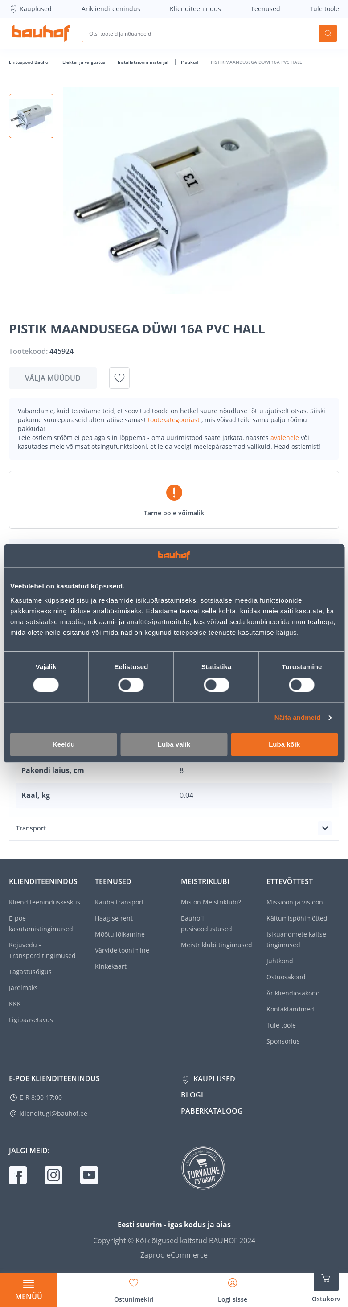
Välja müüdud (53, 378)
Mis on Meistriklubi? (211, 902)
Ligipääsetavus (31, 1019)
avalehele (285, 437)
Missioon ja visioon (294, 902)
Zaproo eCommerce (174, 1255)
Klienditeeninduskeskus (44, 902)
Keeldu (64, 744)
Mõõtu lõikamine (120, 934)
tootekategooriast (174, 419)
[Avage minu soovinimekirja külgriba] (133, 1287)
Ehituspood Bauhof (30, 62)
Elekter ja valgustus (84, 62)
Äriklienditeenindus (111, 8)
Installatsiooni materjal (144, 62)
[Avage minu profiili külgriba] (232, 1287)
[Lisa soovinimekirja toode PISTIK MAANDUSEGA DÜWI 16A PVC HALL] (119, 378)
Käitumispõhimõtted (297, 918)
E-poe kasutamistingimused (41, 923)
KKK (15, 1003)
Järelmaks (23, 987)
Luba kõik (284, 744)
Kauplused (30, 8)
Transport (31, 828)
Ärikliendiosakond (293, 993)
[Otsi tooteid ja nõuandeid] (200, 33)
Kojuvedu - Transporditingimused (42, 950)
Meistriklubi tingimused (216, 945)
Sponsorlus (283, 1041)
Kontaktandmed (290, 1009)
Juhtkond (279, 961)
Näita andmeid (297, 717)
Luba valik (174, 744)
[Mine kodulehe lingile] (40, 33)
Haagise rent (114, 918)
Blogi (192, 1095)
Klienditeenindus (195, 8)
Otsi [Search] (328, 33)
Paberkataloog (212, 1111)
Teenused (265, 8)
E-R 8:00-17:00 (41, 1097)
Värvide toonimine (122, 950)
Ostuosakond (286, 977)
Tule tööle (324, 8)
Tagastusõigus (30, 971)
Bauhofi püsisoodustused (206, 923)
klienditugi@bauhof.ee (53, 1113)
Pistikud (190, 62)
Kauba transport (119, 902)
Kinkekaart (111, 966)
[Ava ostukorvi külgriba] (326, 1285)
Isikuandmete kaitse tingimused (296, 939)
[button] (31, 116)
